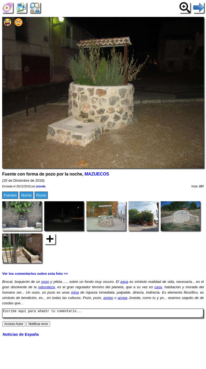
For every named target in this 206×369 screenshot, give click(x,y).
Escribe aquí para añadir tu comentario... (102, 314)
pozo (45, 282)
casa (158, 287)
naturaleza (46, 287)
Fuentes (10, 195)
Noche (26, 195)
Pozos (41, 195)
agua (124, 282)
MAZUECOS (96, 174)
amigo (108, 298)
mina (75, 292)
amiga (122, 298)
